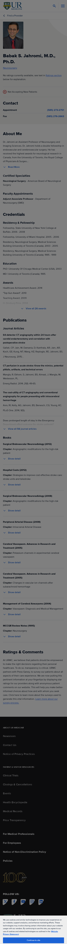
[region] (33, 929)
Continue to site (33, 940)
